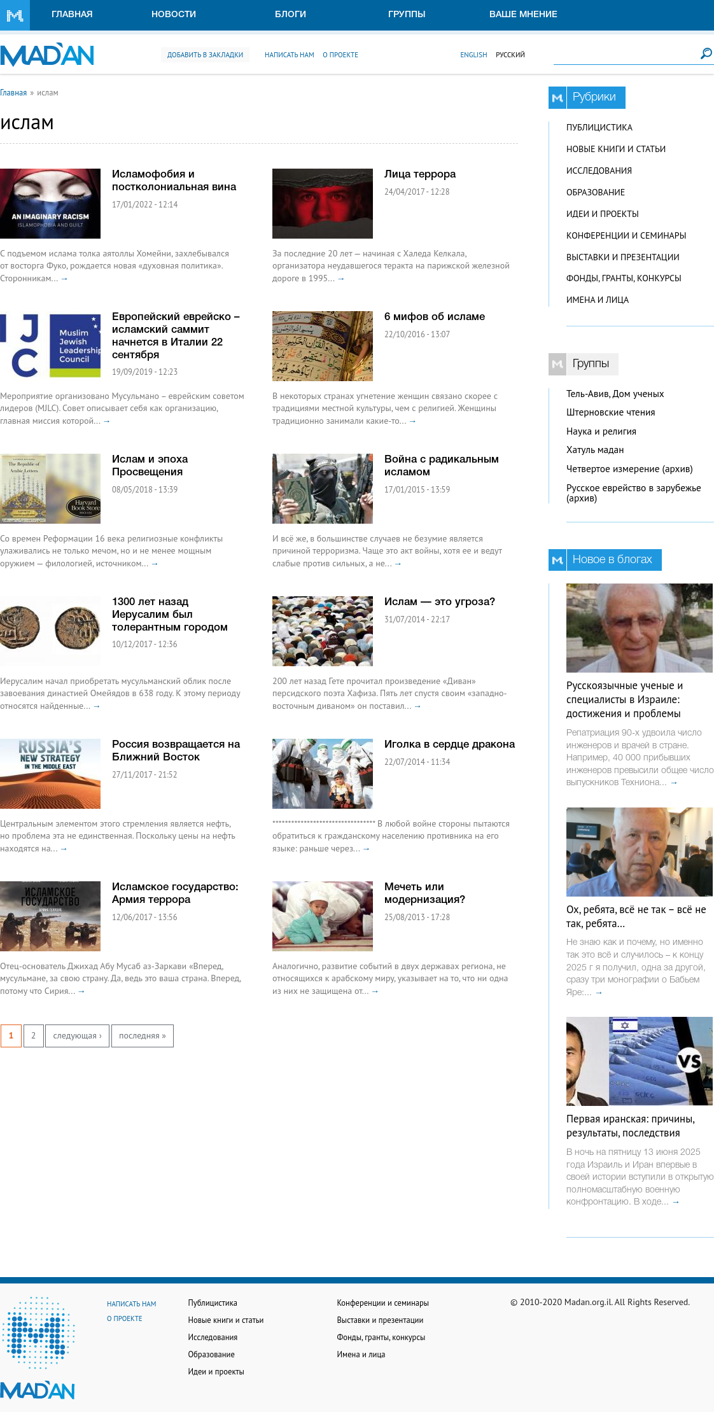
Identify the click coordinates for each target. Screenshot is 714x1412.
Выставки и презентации (623, 257)
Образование (595, 192)
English (473, 54)
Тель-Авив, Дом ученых (615, 393)
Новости (173, 15)
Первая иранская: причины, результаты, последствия (630, 1126)
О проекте (340, 54)
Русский (510, 54)
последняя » (142, 1035)
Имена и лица (597, 299)
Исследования (599, 170)
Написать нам (289, 54)
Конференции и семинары (626, 235)
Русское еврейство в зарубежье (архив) (633, 493)
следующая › (77, 1035)
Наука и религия (601, 431)
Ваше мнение (523, 15)
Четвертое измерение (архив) (629, 468)
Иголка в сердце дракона (449, 745)
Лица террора (420, 174)
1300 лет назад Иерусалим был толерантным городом (170, 615)
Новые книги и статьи (616, 149)
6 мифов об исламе (434, 317)
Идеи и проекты (602, 214)
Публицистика (599, 127)
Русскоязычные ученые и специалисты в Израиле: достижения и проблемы (624, 699)
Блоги (290, 15)
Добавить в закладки (205, 54)
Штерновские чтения (610, 412)
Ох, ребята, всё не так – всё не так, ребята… (636, 916)
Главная (72, 15)
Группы (407, 15)
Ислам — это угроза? (439, 602)
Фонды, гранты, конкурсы (624, 278)
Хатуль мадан (595, 449)
